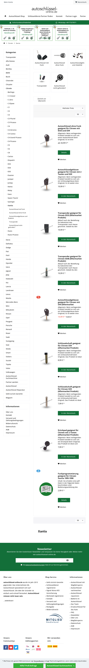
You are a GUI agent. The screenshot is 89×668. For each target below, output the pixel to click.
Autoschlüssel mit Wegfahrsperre (78, 583)
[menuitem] (29, 10)
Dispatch (11, 160)
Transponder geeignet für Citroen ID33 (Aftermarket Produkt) (70, 215)
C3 (8, 115)
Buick (8, 77)
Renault (9, 329)
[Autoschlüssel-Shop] (16, 16)
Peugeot (9, 321)
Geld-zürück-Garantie (54, 582)
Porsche (9, 325)
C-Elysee (10, 103)
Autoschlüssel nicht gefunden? (15, 226)
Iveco (8, 267)
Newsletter (75, 615)
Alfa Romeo (10, 61)
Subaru (9, 356)
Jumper (10, 179)
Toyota (8, 364)
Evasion (10, 175)
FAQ (72, 612)
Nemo (9, 187)
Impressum (10, 433)
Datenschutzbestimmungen (35, 565)
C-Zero (10, 100)
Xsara (9, 231)
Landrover (10, 290)
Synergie (11, 202)
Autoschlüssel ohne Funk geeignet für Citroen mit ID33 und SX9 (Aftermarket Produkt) (69, 128)
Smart (8, 353)
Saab (8, 337)
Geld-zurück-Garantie (14, 394)
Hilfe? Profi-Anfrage (28, 665)
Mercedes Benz (12, 302)
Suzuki (8, 360)
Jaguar (8, 271)
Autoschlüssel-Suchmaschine (60, 665)
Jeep (7, 275)
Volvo (8, 368)
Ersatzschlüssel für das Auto (78, 608)
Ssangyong (10, 341)
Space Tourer (12, 198)
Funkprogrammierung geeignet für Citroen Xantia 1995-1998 (68, 476)
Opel (8, 318)
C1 (8, 107)
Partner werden (12, 382)
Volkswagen (10, 372)
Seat (7, 345)
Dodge (8, 247)
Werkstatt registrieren (55, 596)
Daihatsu (9, 244)
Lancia (8, 286)
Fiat (7, 251)
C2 (8, 111)
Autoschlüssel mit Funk (17, 209)
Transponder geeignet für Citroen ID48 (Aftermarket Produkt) (70, 258)
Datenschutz (11, 426)
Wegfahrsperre (77, 620)
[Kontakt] (59, 16)
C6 (8, 149)
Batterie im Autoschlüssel (76, 600)
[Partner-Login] (71, 16)
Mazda (8, 298)
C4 (8, 126)
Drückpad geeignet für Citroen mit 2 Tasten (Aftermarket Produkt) (68, 432)
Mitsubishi (10, 310)
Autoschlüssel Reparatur (15, 390)
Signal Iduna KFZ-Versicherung (53, 591)
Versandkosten (39, 661)
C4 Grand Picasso (14, 137)
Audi (7, 65)
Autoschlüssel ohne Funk (17, 213)
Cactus (10, 156)
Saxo (9, 194)
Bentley (9, 69)
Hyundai (9, 263)
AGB (7, 430)
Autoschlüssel (11, 386)
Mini (7, 306)
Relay (9, 190)
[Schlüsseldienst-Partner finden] (40, 16)
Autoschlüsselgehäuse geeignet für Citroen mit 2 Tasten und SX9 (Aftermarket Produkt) (69, 171)
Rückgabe (50, 607)
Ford (7, 255)
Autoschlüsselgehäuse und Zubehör (17, 217)
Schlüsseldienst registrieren (52, 586)
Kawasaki (9, 279)
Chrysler (9, 84)
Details (64, 152)
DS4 (9, 168)
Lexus (8, 294)
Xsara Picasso (12, 235)
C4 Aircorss (11, 130)
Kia (7, 282)
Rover (8, 333)
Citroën (9, 88)
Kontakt (9, 415)
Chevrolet (9, 80)
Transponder (11, 57)
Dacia (8, 240)
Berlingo (10, 92)
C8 (8, 153)
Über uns (9, 412)
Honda (8, 259)
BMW (8, 73)
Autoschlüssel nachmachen (76, 589)
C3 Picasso (11, 122)
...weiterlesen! (8, 601)
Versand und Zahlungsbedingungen (14, 419)
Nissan (8, 314)
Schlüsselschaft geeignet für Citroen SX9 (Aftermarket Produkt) (69, 345)
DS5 (9, 171)
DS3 (9, 164)
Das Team (75, 604)
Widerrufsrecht (12, 423)
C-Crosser (11, 96)
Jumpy (10, 183)
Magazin (9, 398)
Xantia (10, 205)
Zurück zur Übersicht (42, 100)
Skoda (8, 349)
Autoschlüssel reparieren (76, 594)
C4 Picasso (11, 141)
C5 (8, 145)
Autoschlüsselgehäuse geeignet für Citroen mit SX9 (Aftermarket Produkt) (69, 302)
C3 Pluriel (11, 118)
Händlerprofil (9, 33)
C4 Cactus (11, 134)
